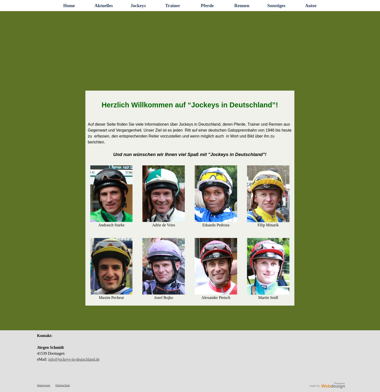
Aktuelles (104, 5)
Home (69, 5)
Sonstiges (276, 5)
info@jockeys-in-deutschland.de (74, 359)
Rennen (241, 5)
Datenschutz (62, 385)
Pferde (207, 5)
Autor (311, 5)
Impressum (43, 385)
